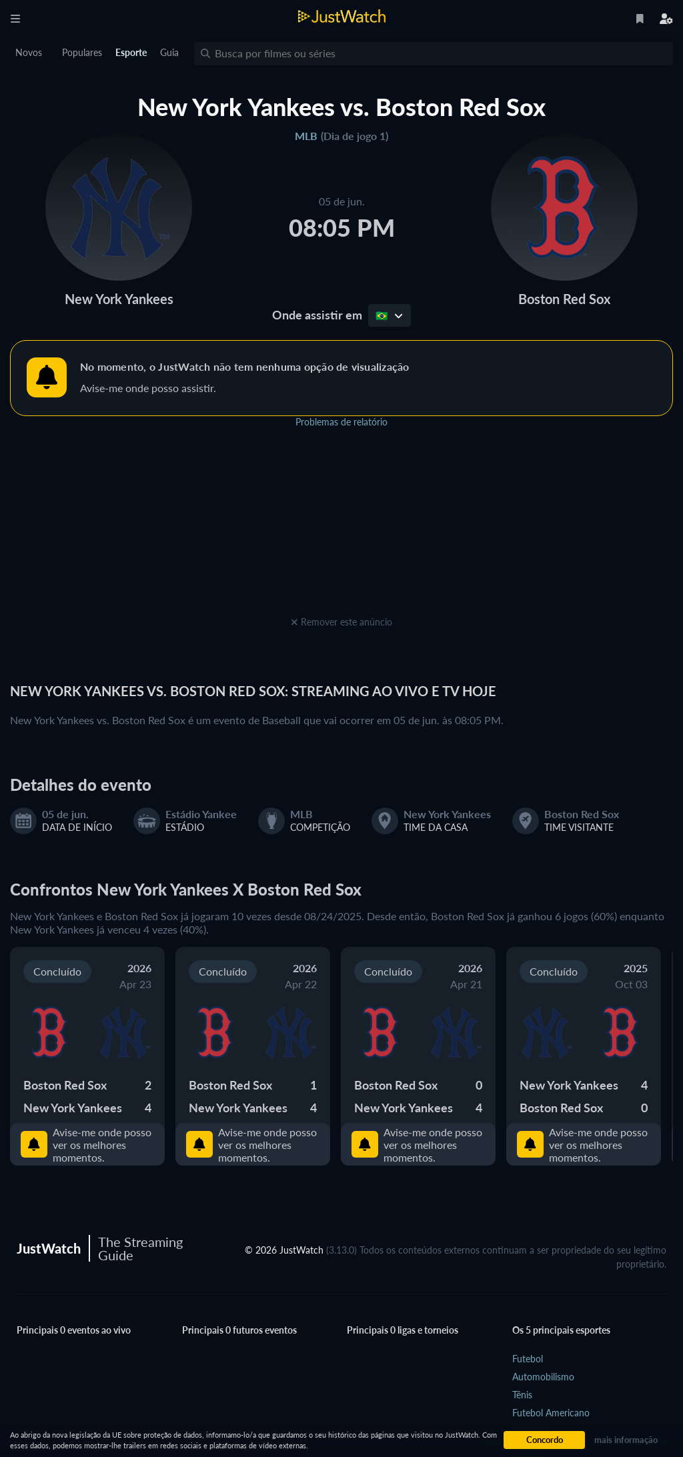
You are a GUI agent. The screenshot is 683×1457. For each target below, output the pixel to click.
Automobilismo (543, 1376)
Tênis (522, 1394)
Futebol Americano (551, 1412)
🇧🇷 (389, 315)
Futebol (527, 1358)
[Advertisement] (341, 529)
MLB (306, 135)
